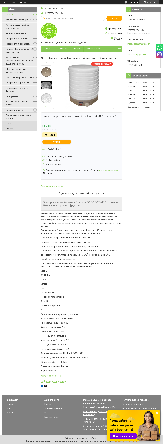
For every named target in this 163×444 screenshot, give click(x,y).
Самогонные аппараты (132, 404)
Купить (56, 141)
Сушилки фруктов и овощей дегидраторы (19, 51)
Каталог (9, 14)
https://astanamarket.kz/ (138, 43)
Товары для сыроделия (17, 82)
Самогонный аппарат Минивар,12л (99, 407)
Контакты (92, 48)
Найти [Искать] (114, 18)
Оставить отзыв (115, 33)
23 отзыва (133, 2)
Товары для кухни (14, 110)
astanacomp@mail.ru (137, 54)
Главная (48, 48)
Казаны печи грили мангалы (19, 77)
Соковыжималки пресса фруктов (17, 89)
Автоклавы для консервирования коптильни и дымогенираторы (19, 60)
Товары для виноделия (17, 38)
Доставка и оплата (53, 408)
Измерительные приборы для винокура (18, 26)
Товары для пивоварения (18, 43)
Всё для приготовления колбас (17, 103)
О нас (8, 123)
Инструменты (12, 96)
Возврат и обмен (52, 417)
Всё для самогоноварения (18, 19)
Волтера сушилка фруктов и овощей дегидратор (73, 58)
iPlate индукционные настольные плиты (16, 71)
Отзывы (9, 128)
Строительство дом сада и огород (18, 117)
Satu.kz (95, 438)
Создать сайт (10, 2)
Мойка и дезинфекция (17, 33)
